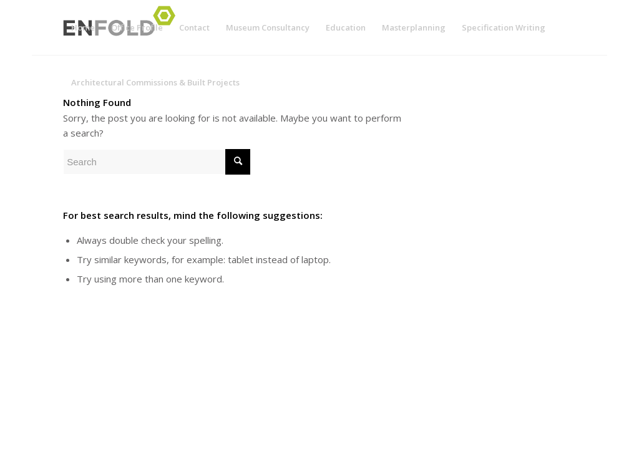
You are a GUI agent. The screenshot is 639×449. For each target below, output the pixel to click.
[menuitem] (83, 27)
